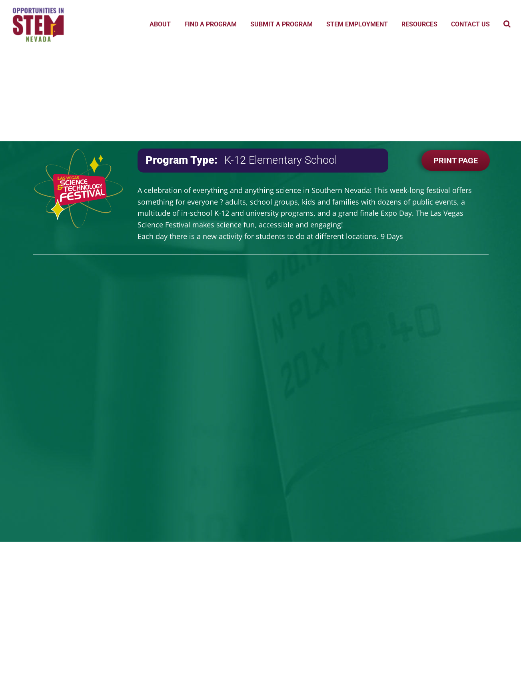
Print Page (455, 160)
